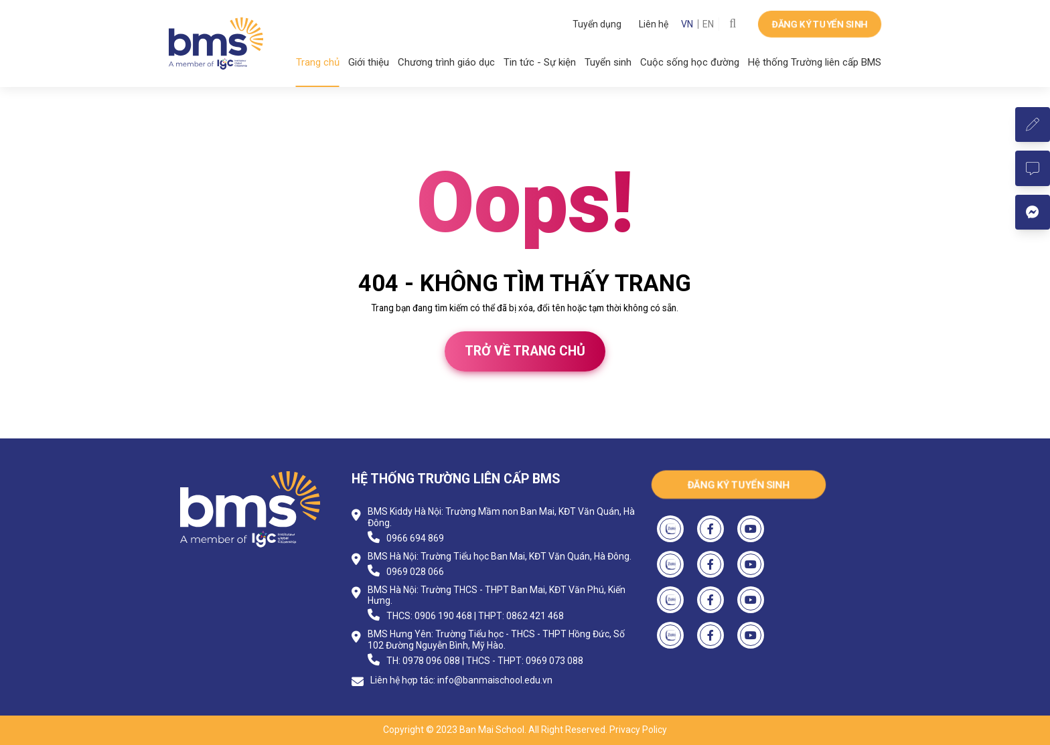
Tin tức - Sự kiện (540, 62)
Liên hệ (653, 24)
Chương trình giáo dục (446, 62)
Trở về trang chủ (525, 351)
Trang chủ (318, 62)
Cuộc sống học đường (689, 62)
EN (708, 24)
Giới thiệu (368, 62)
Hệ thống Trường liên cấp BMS (814, 62)
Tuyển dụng (597, 24)
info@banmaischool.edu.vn (494, 680)
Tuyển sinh (608, 62)
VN (687, 24)
